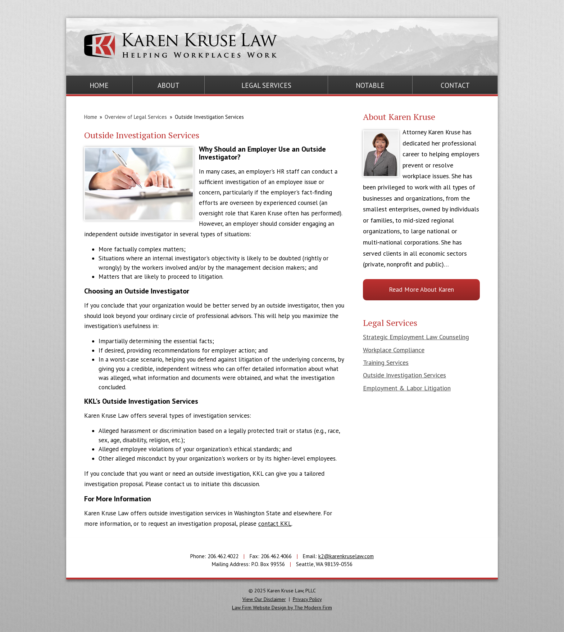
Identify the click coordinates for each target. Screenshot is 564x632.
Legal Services (266, 85)
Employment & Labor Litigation (407, 388)
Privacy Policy (307, 599)
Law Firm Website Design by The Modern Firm (282, 607)
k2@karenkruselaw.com (346, 556)
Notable (370, 85)
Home (99, 85)
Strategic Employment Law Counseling (416, 337)
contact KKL (274, 524)
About (168, 85)
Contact (455, 85)
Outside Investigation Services (404, 375)
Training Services (386, 362)
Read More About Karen (421, 289)
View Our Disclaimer (264, 599)
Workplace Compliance (393, 350)
